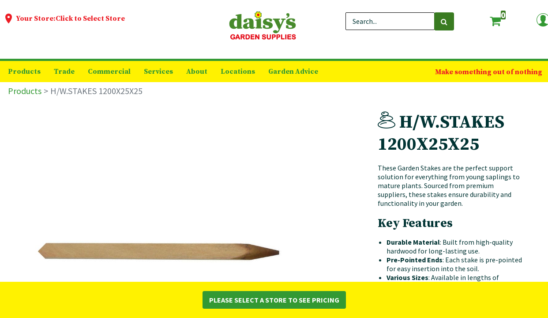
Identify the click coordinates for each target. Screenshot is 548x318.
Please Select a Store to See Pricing (274, 299)
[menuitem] (24, 71)
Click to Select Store (90, 18)
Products (24, 90)
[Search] (444, 21)
